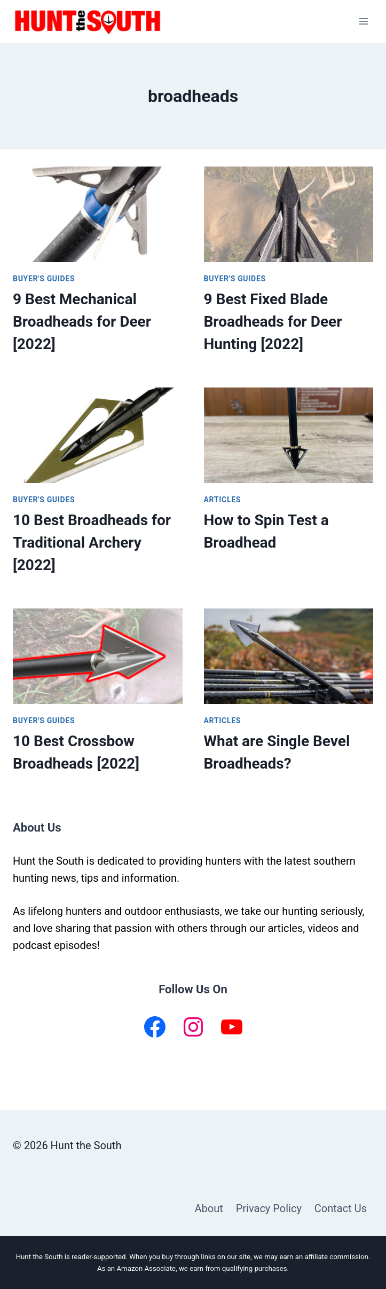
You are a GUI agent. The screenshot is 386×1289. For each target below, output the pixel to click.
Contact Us (340, 1208)
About (208, 1208)
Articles (222, 499)
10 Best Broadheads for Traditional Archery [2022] (92, 542)
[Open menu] (363, 21)
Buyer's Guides (44, 278)
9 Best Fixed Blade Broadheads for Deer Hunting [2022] (273, 321)
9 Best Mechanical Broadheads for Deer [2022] (82, 321)
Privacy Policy (269, 1208)
